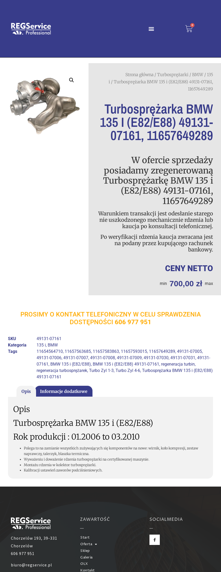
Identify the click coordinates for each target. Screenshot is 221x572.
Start (85, 537)
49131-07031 (182, 357)
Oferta (88, 544)
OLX (84, 564)
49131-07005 (189, 351)
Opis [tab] (26, 391)
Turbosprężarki (172, 74)
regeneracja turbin (178, 364)
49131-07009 (129, 357)
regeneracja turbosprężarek (62, 370)
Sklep (85, 551)
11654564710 (50, 351)
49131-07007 (75, 357)
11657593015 (134, 351)
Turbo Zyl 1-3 (101, 370)
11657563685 (78, 351)
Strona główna (139, 74)
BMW (197, 74)
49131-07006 (49, 357)
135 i (41, 345)
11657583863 (106, 351)
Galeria (86, 557)
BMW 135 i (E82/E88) (70, 364)
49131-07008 (102, 357)
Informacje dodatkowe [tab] (63, 391)
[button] (151, 28)
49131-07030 (156, 357)
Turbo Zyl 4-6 (128, 370)
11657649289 (162, 351)
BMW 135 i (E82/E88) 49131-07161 (126, 364)
